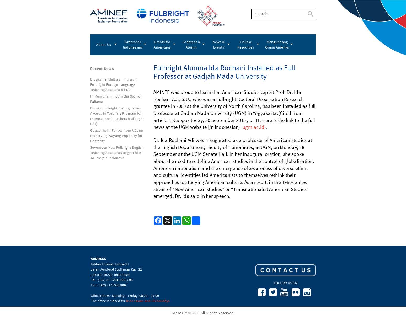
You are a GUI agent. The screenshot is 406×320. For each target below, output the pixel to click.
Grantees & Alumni (192, 45)
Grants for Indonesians (133, 45)
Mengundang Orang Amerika (277, 45)
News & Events (219, 45)
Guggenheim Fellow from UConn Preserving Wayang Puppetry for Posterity (116, 135)
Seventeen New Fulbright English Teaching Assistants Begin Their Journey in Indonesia (117, 152)
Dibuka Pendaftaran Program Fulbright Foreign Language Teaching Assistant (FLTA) (114, 84)
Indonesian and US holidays (148, 300)
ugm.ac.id (253, 127)
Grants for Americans (162, 45)
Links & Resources (245, 45)
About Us (103, 44)
